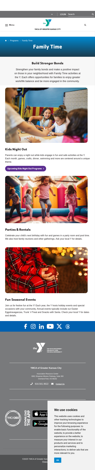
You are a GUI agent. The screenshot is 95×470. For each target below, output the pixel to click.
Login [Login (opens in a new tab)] (63, 14)
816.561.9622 (41, 384)
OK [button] (57, 460)
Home (6, 40)
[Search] (80, 14)
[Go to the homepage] (47, 22)
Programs (14, 40)
